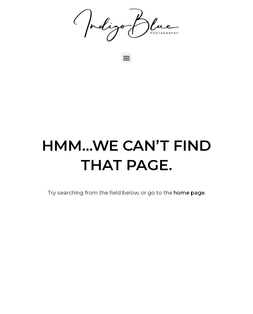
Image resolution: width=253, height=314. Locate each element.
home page (189, 193)
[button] (126, 57)
